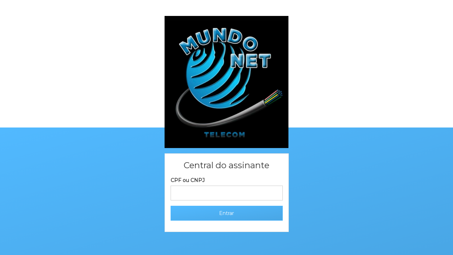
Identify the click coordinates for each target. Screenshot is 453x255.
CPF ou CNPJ (188, 180)
